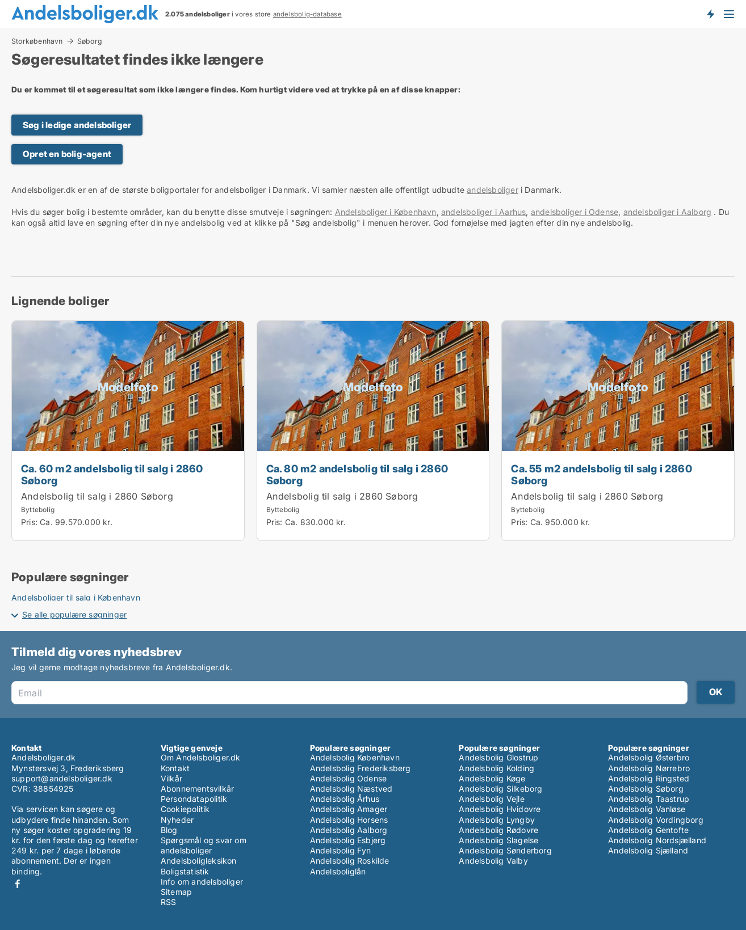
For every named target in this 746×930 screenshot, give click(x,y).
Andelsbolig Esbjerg (348, 840)
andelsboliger (492, 190)
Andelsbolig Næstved (351, 788)
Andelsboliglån (338, 871)
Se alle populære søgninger (74, 614)
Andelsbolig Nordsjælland (657, 840)
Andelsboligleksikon (199, 860)
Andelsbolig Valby (493, 860)
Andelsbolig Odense (348, 778)
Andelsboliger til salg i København (75, 597)
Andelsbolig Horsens (349, 820)
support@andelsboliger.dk (61, 778)
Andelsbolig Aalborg (349, 830)
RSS (169, 902)
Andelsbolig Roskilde (349, 860)
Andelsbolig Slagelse (498, 840)
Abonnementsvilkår (197, 788)
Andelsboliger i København (386, 212)
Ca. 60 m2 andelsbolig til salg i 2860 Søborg (112, 474)
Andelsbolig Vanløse (646, 809)
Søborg (89, 41)
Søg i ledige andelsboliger (77, 125)
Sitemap (176, 892)
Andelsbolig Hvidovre (499, 809)
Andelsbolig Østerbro (648, 757)
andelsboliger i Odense (574, 212)
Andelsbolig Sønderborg (505, 850)
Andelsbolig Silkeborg (500, 788)
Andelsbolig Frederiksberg (360, 768)
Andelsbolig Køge (492, 778)
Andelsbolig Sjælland (648, 850)
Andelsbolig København (355, 757)
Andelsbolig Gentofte (648, 830)
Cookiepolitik (185, 809)
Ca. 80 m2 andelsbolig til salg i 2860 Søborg (357, 474)
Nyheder (177, 820)
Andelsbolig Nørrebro (649, 768)
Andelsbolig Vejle (491, 799)
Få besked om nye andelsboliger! (710, 14)
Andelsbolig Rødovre (498, 830)
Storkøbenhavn (37, 41)
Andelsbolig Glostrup (498, 757)
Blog (169, 830)
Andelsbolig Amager (349, 809)
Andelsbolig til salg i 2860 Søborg (97, 496)
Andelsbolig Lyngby (497, 820)
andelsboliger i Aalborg (667, 212)
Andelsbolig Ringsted (648, 778)
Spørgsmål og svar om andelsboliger (203, 845)
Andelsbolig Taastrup (648, 799)
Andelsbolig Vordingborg (655, 820)
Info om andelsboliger (202, 881)
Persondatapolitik (194, 799)
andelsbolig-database (307, 14)
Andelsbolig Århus (344, 799)
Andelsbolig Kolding (496, 768)
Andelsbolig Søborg (646, 788)
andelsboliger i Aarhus (483, 212)
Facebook (17, 884)
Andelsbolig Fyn (340, 850)
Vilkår (171, 778)
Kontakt (175, 768)
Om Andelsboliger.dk (201, 757)
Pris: (30, 522)
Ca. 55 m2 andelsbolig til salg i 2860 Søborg (601, 474)
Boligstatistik (185, 871)
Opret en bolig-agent (67, 154)
